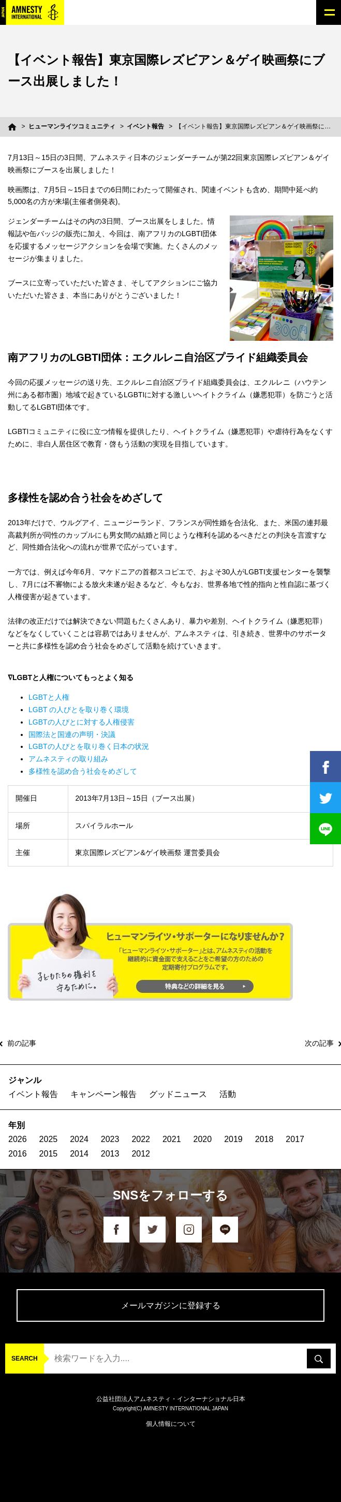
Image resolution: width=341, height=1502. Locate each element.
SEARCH (24, 1358)
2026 (17, 1139)
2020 (203, 1139)
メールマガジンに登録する (170, 1305)
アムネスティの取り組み (68, 759)
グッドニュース (178, 1094)
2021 (171, 1139)
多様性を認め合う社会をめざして (82, 771)
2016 (17, 1153)
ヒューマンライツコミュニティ (71, 126)
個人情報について (171, 1423)
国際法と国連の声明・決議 (71, 734)
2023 (110, 1139)
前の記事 (21, 1043)
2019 (233, 1139)
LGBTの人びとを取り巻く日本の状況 (88, 746)
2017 (295, 1139)
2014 (79, 1153)
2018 (264, 1139)
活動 (227, 1094)
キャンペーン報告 (103, 1094)
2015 (48, 1153)
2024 (79, 1139)
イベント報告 (145, 126)
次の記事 (319, 1043)
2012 (140, 1153)
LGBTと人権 (48, 697)
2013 (110, 1153)
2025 (48, 1139)
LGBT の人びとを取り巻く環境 (78, 709)
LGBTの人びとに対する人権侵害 (81, 722)
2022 (140, 1139)
